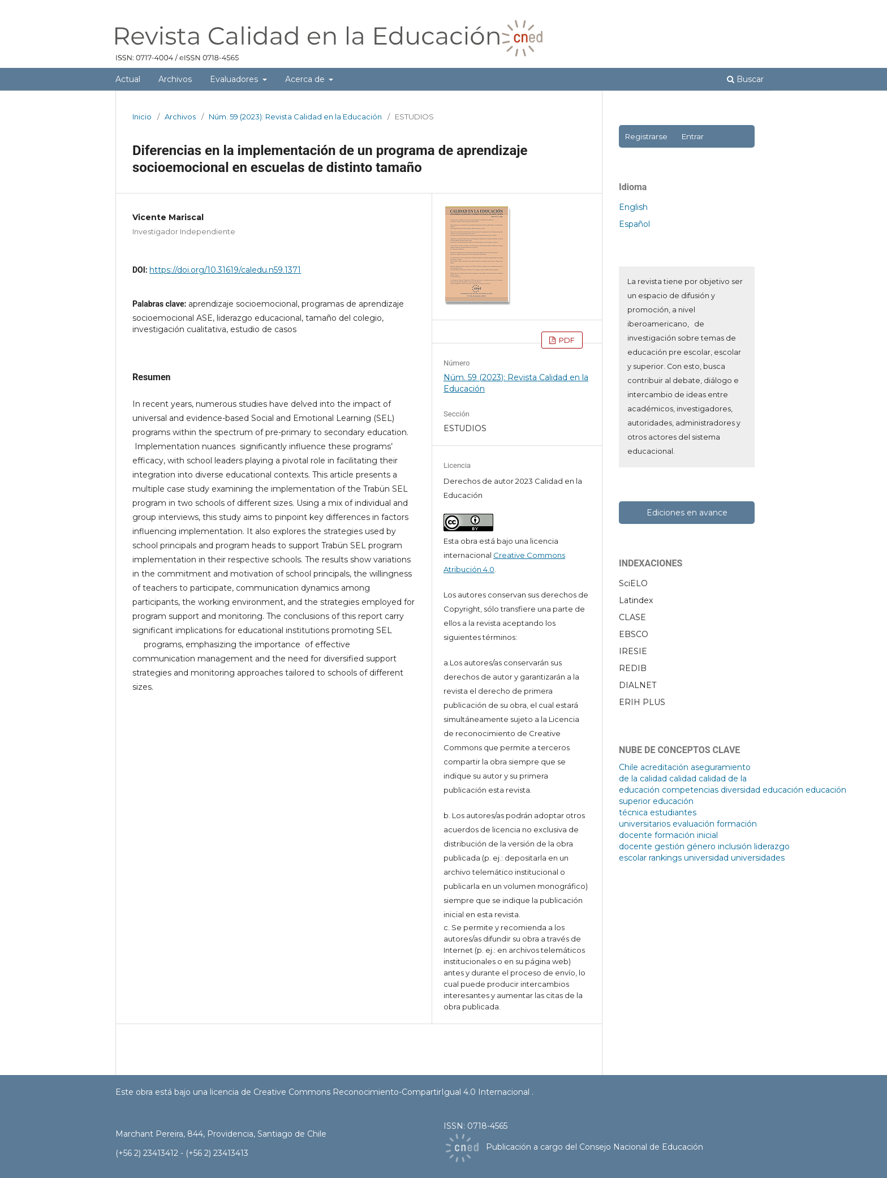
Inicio (142, 116)
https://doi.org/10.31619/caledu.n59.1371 (225, 270)
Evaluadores (235, 79)
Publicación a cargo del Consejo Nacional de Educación (594, 1147)
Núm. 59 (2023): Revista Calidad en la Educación (295, 116)
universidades (758, 858)
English (633, 207)
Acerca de (306, 79)
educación (783, 790)
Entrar (692, 136)
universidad (706, 858)
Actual (127, 79)
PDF (566, 340)
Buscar (745, 79)
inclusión (735, 846)
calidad (682, 778)
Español (634, 224)
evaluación (693, 824)
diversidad (740, 790)
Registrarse (646, 136)
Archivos (175, 79)
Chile (628, 767)
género (701, 846)
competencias (690, 790)
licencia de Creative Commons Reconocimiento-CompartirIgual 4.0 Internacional (371, 1092)
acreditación (664, 767)
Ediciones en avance (687, 513)
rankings (665, 858)
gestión (669, 846)
